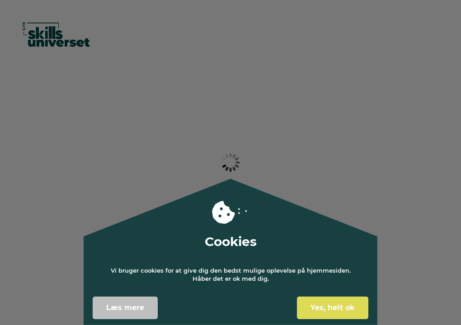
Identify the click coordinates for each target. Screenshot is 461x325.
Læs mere (125, 307)
